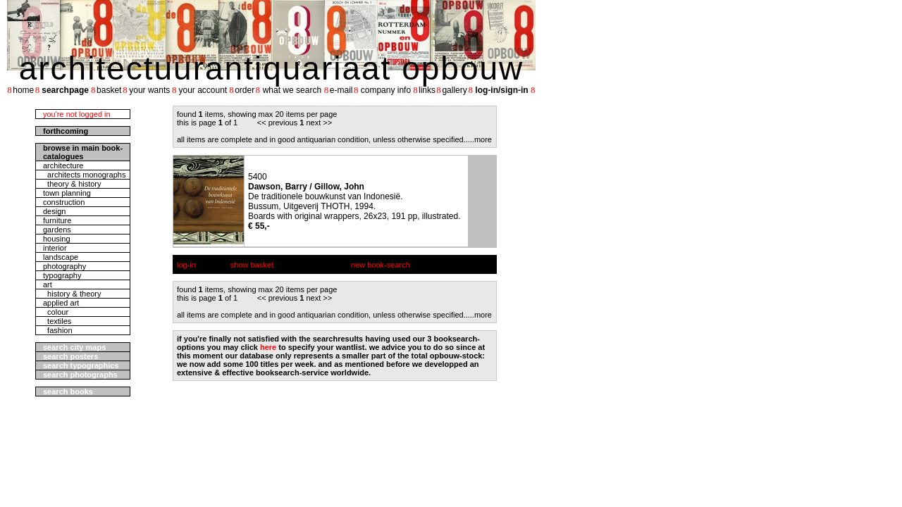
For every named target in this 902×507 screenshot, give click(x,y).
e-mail (341, 90)
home (23, 90)
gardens (57, 229)
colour (55, 312)
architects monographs (84, 174)
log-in (186, 265)
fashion (58, 330)
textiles (57, 321)
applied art (61, 303)
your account (202, 90)
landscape (60, 257)
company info (386, 90)
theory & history (72, 184)
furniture (57, 220)
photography (64, 266)
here (268, 347)
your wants (149, 90)
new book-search (380, 265)
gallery (454, 90)
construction (64, 202)
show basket (251, 265)
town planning (67, 193)
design (54, 211)
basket (109, 90)
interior (55, 248)
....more (479, 139)
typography (62, 275)
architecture (63, 165)
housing (56, 238)
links (427, 90)
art (47, 284)
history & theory (72, 293)
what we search (292, 90)
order (244, 90)
